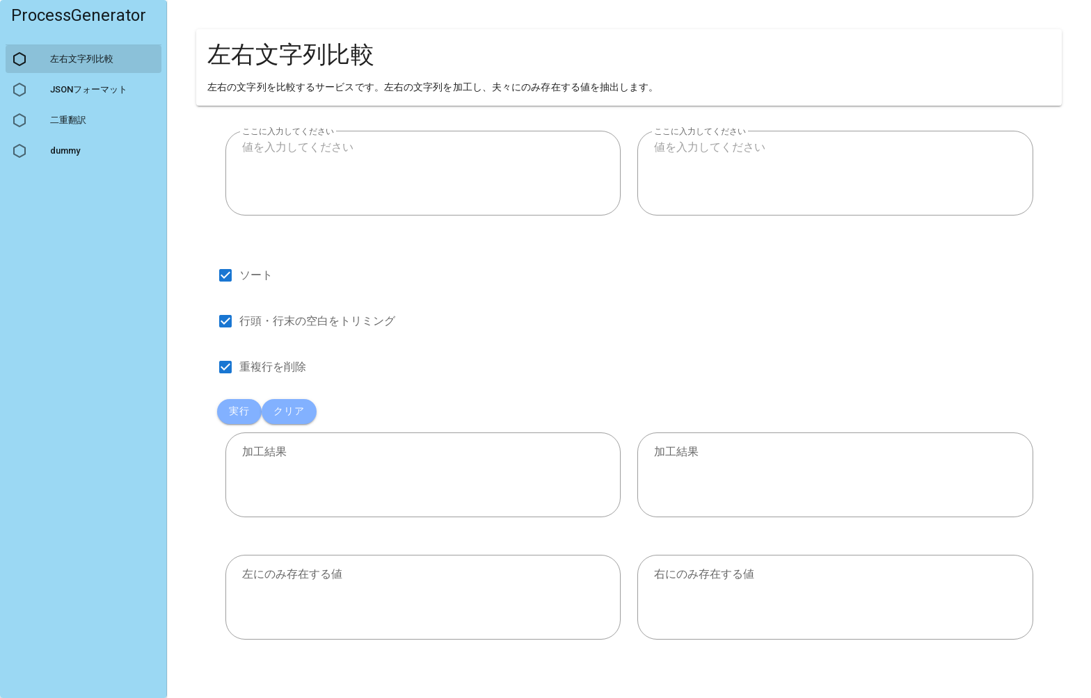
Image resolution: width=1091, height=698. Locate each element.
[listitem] (83, 21)
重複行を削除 (272, 366)
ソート (256, 275)
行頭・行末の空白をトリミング (317, 320)
